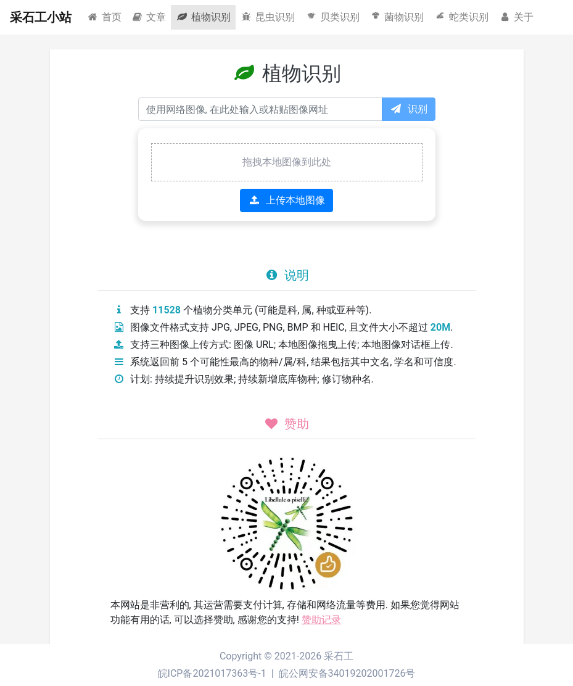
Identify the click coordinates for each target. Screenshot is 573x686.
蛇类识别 (461, 16)
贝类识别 (332, 16)
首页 (104, 17)
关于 (516, 17)
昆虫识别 (268, 17)
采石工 (338, 656)
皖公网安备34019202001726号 (347, 673)
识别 (408, 109)
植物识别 (203, 17)
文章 (149, 17)
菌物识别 (396, 16)
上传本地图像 (286, 200)
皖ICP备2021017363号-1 (212, 673)
